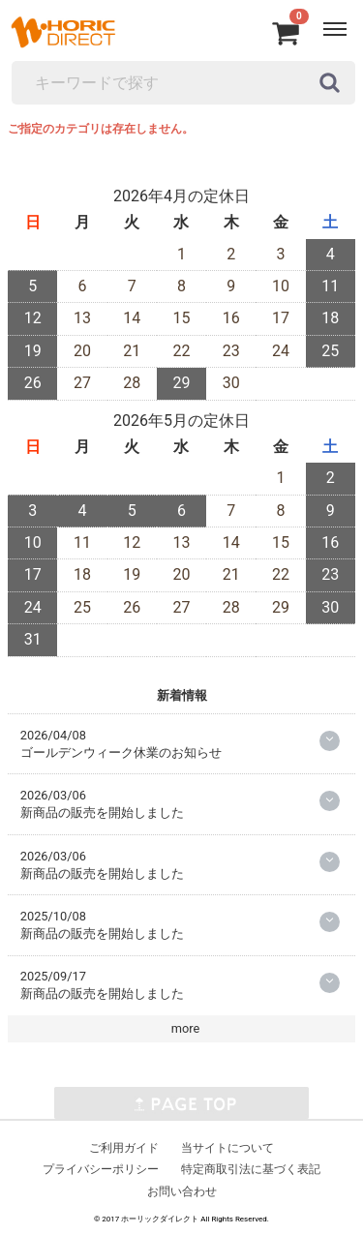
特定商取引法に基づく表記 (250, 1169)
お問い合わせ (182, 1191)
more (185, 1028)
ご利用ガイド (124, 1147)
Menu (337, 19)
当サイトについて (227, 1147)
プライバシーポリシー (101, 1169)
